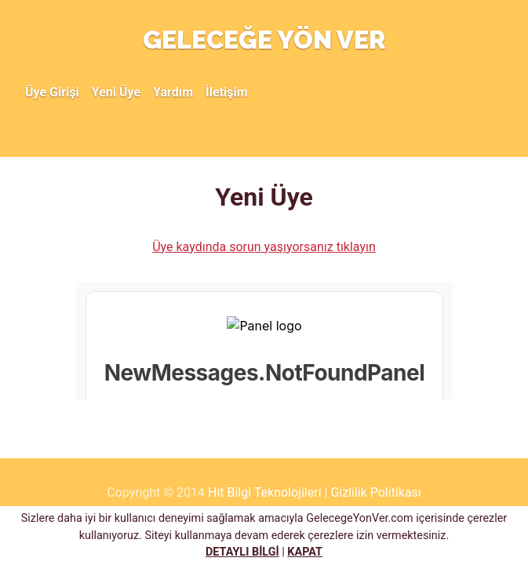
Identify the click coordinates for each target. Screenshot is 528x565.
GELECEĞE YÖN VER (264, 39)
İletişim (227, 92)
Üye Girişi (52, 92)
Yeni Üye (116, 92)
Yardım (173, 92)
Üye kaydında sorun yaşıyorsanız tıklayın (264, 246)
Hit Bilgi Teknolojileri (265, 492)
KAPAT (304, 552)
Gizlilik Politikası (375, 492)
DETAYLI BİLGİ (242, 552)
